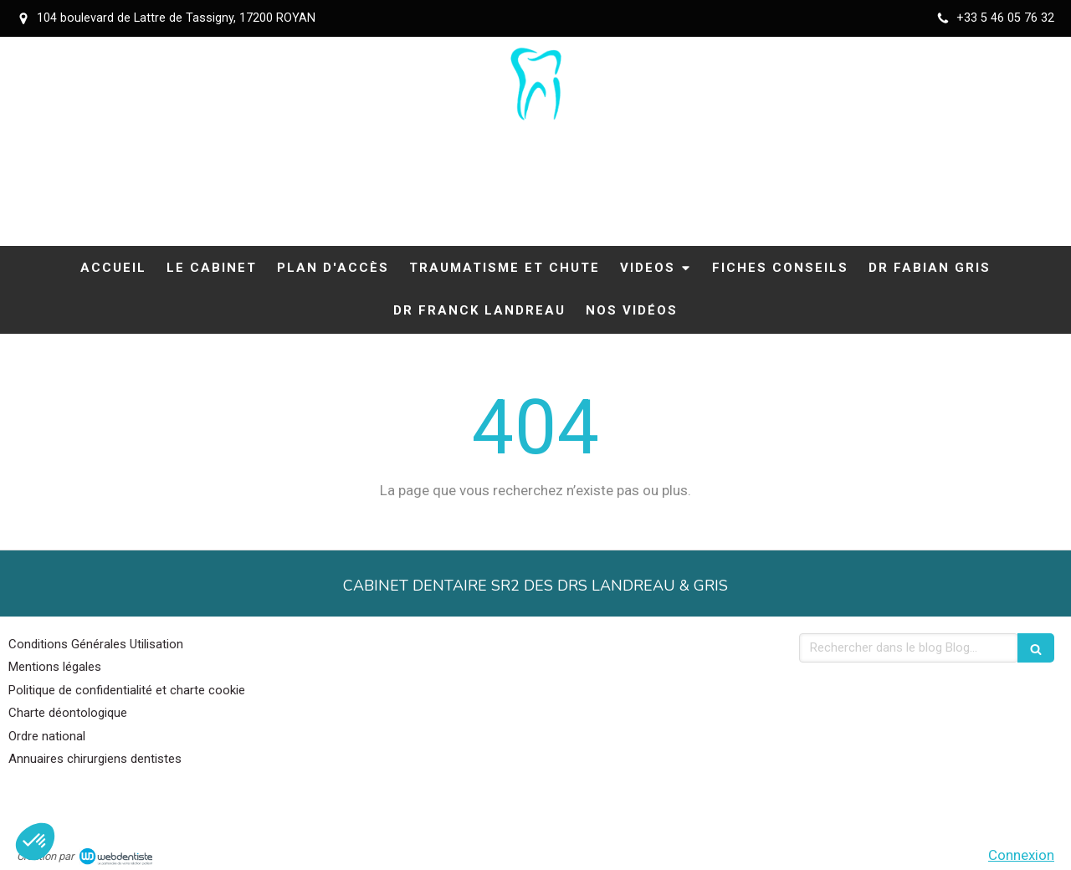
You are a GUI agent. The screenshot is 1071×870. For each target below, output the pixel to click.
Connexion (1021, 855)
